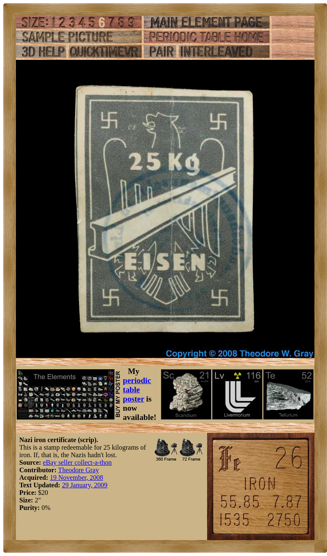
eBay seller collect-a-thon (77, 462)
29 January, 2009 (85, 485)
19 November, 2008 (76, 477)
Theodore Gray (78, 470)
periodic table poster (137, 389)
